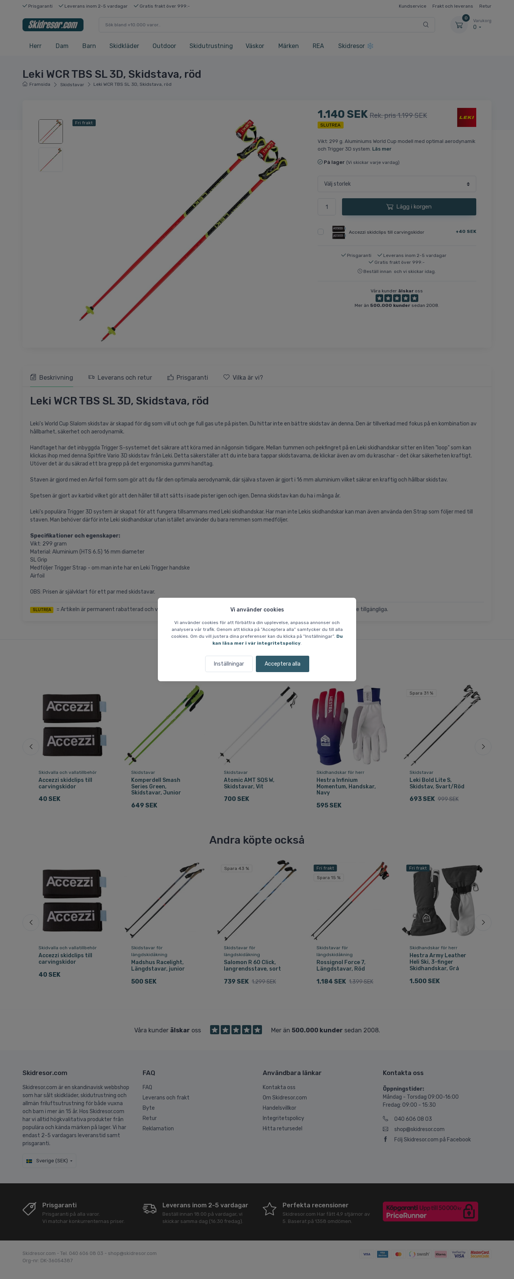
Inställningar (229, 664)
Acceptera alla (282, 664)
